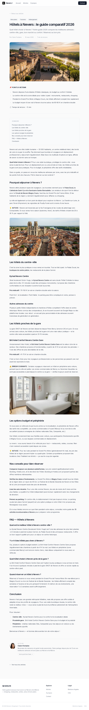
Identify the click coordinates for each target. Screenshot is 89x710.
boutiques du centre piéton (19, 270)
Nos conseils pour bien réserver (22, 136)
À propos (34, 3)
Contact (82, 3)
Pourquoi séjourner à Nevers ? (22, 125)
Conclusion (15, 141)
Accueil (18, 3)
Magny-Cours (57, 479)
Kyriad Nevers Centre (41, 280)
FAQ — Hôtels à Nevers (19, 138)
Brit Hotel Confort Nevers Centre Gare (46, 344)
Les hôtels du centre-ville (20, 127)
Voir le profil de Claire (26, 654)
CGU (69, 693)
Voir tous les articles (18, 664)
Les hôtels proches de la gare (21, 130)
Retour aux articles (16, 13)
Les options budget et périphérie (22, 133)
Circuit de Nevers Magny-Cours (27, 193)
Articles (25, 3)
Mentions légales (73, 689)
